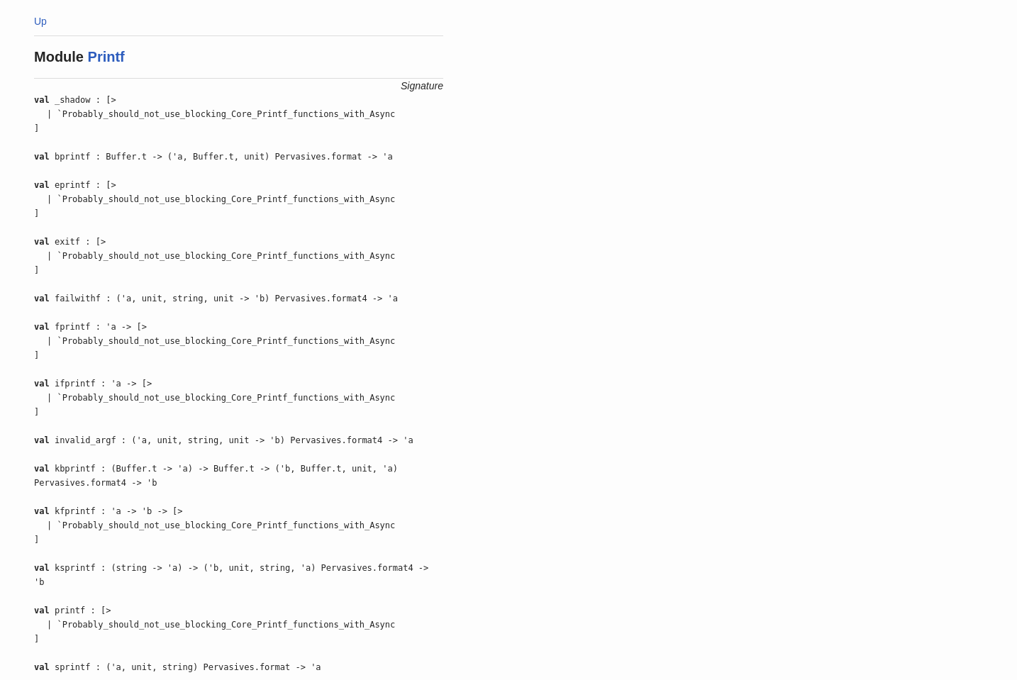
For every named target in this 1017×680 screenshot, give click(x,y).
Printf (106, 57)
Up (40, 21)
